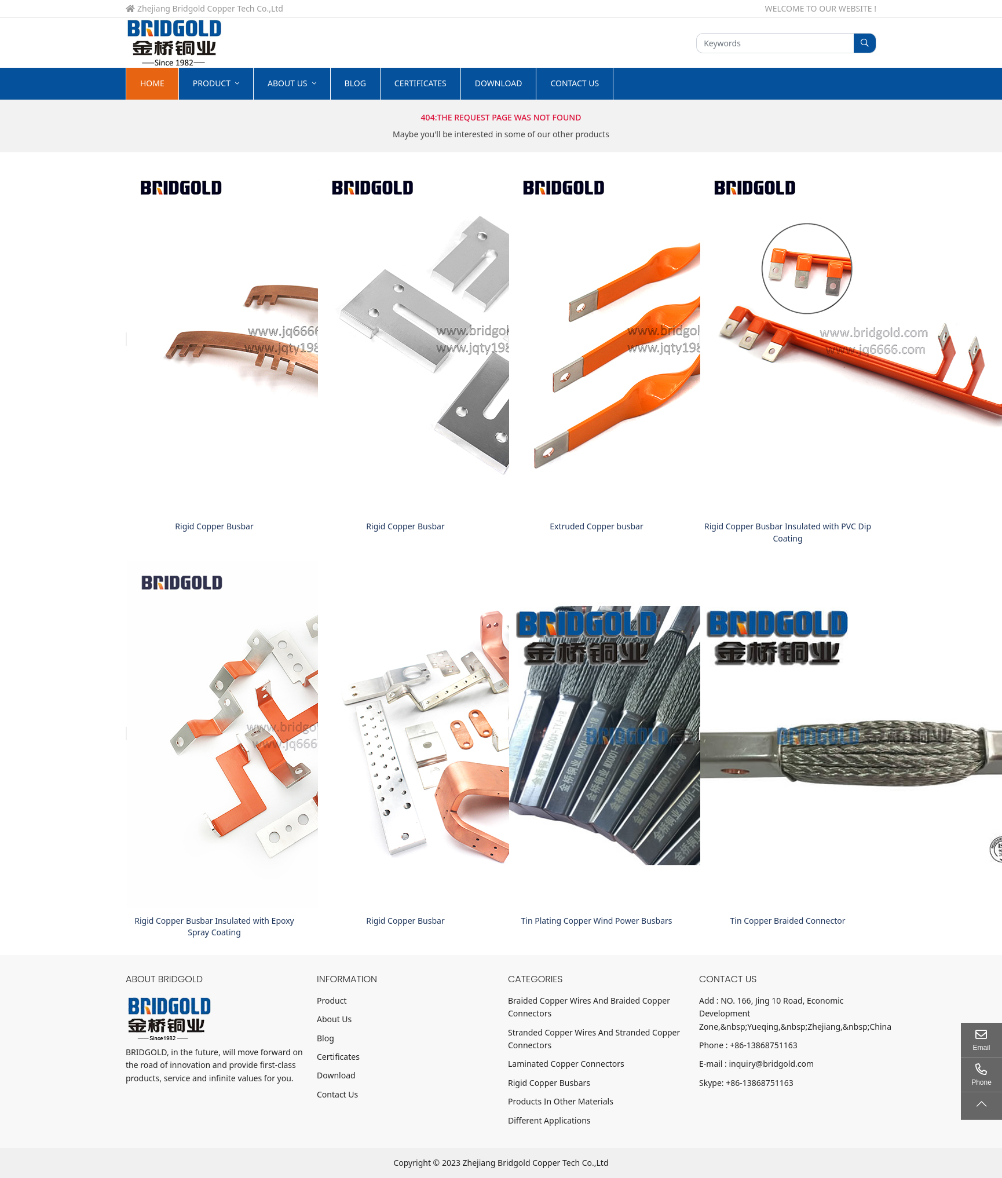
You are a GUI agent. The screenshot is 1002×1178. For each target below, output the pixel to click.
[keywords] (775, 43)
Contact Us (574, 83)
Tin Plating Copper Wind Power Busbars (596, 920)
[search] (865, 43)
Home (152, 83)
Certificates (420, 83)
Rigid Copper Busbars (549, 1082)
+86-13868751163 (764, 1045)
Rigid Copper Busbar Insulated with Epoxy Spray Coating (214, 926)
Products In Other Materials (560, 1101)
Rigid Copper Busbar (214, 526)
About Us (288, 83)
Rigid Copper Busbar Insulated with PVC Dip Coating (787, 532)
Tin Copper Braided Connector (788, 920)
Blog (355, 83)
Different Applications (549, 1120)
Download (498, 83)
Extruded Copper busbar (596, 526)
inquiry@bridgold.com (771, 1063)
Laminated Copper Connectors (566, 1063)
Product (212, 83)
